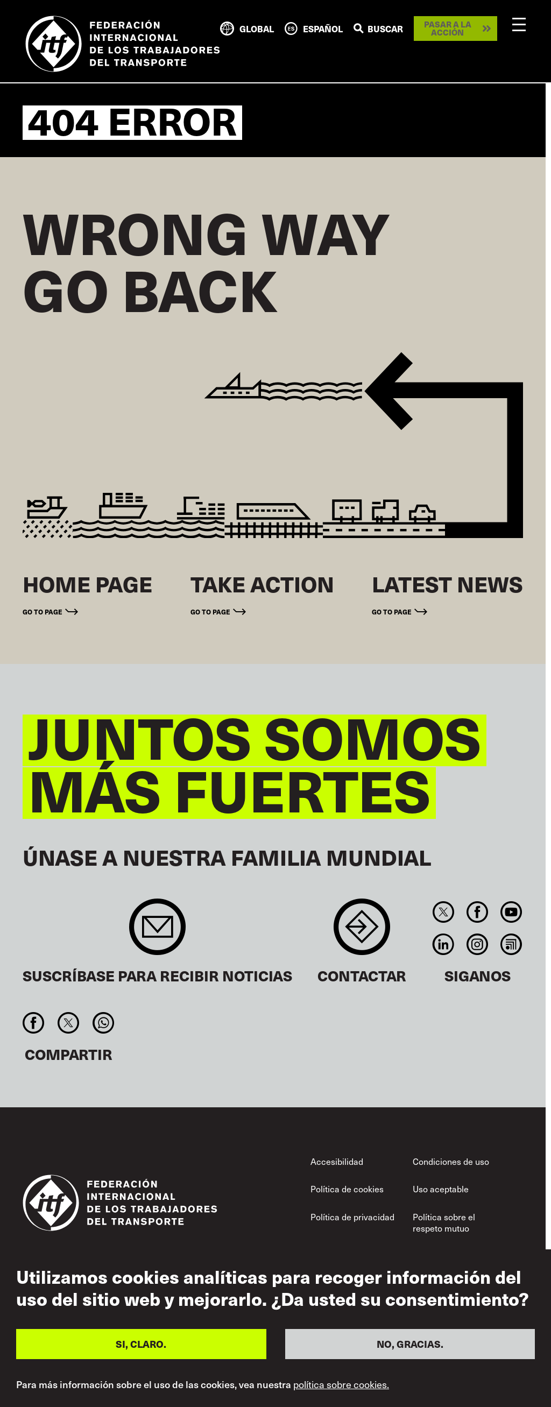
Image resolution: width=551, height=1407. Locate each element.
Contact (362, 932)
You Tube (511, 912)
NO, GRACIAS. (410, 1344)
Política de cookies (347, 1188)
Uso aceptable (441, 1188)
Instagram (477, 944)
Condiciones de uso (451, 1161)
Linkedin (443, 944)
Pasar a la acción (447, 28)
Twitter (443, 912)
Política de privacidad (352, 1216)
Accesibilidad (336, 1161)
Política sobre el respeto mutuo (444, 1222)
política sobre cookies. (341, 1384)
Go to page (42, 612)
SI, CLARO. (141, 1344)
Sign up (157, 932)
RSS (511, 944)
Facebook (477, 912)
